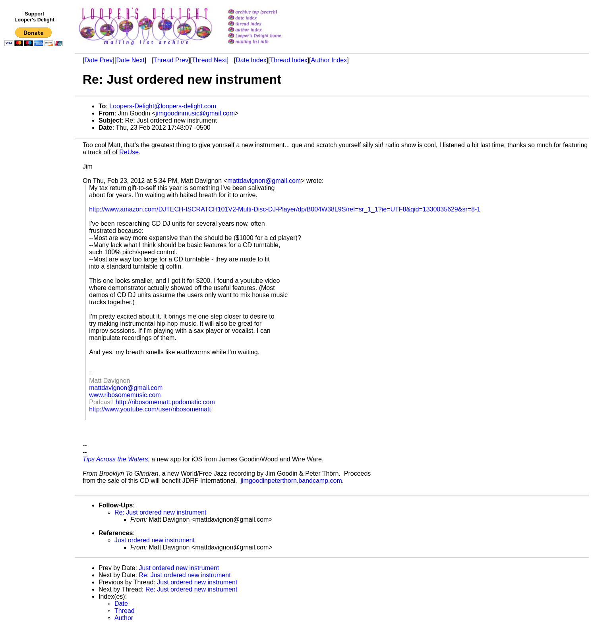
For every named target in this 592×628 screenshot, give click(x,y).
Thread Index (288, 60)
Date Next (130, 60)
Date (121, 603)
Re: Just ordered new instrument (160, 512)
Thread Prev (170, 60)
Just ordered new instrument (154, 540)
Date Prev (98, 60)
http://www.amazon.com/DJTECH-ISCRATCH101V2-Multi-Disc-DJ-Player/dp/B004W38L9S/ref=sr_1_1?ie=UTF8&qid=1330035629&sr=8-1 (284, 209)
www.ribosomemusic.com (125, 395)
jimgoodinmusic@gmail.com (195, 113)
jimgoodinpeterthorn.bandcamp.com (291, 480)
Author (123, 618)
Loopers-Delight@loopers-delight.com (162, 106)
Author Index (329, 60)
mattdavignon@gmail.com (264, 180)
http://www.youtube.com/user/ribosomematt (150, 409)
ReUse (129, 152)
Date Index (251, 60)
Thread (124, 610)
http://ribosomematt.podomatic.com (165, 402)
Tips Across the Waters (115, 459)
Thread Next (209, 60)
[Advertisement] (35, 213)
